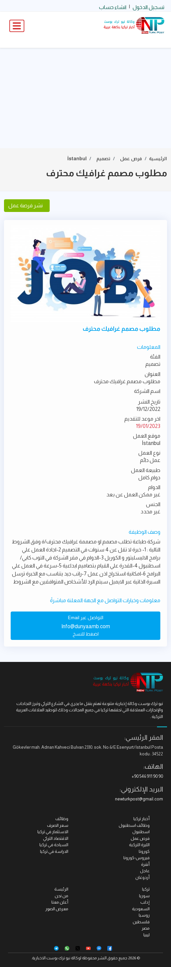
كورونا (144, 851)
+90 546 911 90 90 (147, 776)
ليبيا (146, 934)
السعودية (141, 908)
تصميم (103, 158)
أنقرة (145, 864)
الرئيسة (61, 889)
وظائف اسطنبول (134, 825)
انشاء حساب (112, 7)
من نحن (61, 895)
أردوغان (142, 877)
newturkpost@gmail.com (139, 798)
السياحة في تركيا (53, 844)
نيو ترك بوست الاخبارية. (50, 958)
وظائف (61, 818)
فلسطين (141, 921)
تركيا (146, 889)
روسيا (144, 915)
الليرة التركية (139, 844)
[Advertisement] (85, 98)
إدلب (145, 902)
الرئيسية (158, 158)
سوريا (144, 895)
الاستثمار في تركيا (52, 831)
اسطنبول (141, 831)
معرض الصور (56, 908)
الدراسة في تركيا (54, 851)
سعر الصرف (57, 825)
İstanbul (77, 158)
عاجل (145, 870)
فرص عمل (131, 158)
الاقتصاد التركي (55, 838)
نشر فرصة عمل (26, 205)
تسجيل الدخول (148, 7)
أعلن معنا (59, 902)
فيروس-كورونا (136, 857)
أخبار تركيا (141, 818)
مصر (146, 928)
